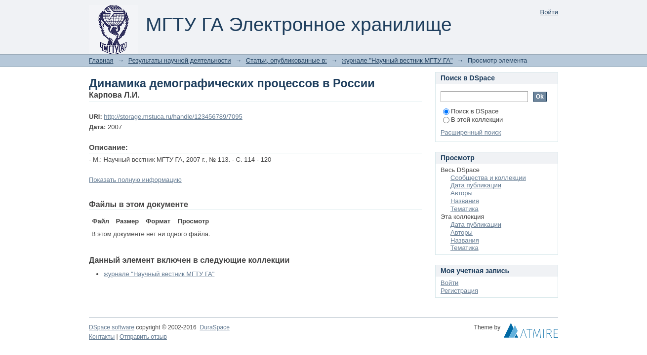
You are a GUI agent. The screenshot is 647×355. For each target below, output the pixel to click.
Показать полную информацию (135, 179)
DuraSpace (214, 327)
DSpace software (111, 327)
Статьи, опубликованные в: (286, 60)
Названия (464, 201)
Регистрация (459, 290)
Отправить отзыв (143, 336)
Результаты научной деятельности (179, 60)
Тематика (464, 209)
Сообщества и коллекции (488, 177)
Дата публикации (475, 185)
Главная (101, 60)
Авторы (461, 193)
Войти (549, 12)
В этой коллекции (473, 119)
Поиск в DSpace (470, 111)
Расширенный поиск (471, 132)
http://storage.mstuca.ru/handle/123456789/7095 (173, 116)
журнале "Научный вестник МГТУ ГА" (397, 60)
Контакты (102, 336)
